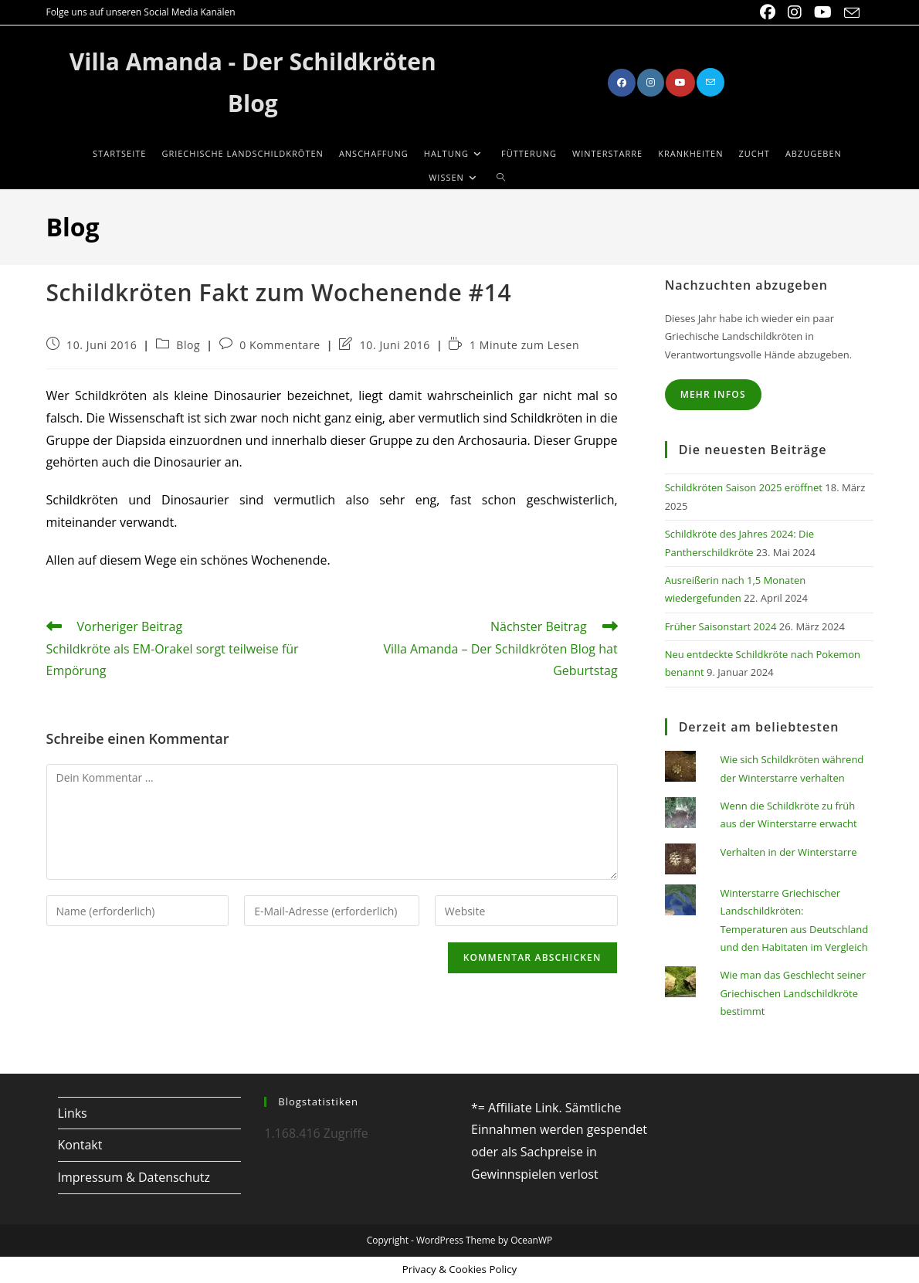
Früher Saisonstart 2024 (721, 626)
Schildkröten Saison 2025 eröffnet (743, 487)
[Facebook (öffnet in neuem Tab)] (768, 12)
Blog (188, 345)
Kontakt (80, 1144)
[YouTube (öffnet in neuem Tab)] (823, 12)
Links (72, 1113)
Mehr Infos (713, 394)
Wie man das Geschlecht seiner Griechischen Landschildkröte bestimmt (793, 993)
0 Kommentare (279, 345)
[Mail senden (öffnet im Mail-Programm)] (849, 13)
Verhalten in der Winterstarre (788, 852)
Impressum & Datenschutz (134, 1177)
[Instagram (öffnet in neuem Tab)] (795, 12)
